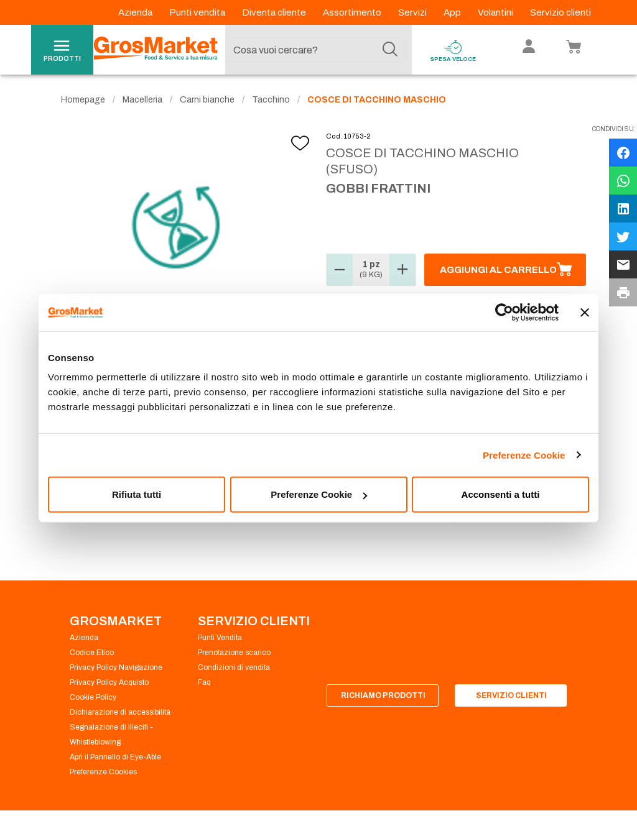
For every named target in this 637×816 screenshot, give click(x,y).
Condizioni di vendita (234, 667)
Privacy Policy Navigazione (116, 667)
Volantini (496, 12)
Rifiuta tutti (136, 494)
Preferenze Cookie (524, 454)
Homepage (83, 99)
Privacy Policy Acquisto (109, 682)
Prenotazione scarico (234, 652)
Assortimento (353, 12)
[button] (340, 270)
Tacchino (271, 99)
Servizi (413, 12)
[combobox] (315, 49)
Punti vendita (198, 12)
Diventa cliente (275, 12)
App (453, 12)
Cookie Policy (93, 697)
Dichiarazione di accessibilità (120, 712)
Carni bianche (207, 99)
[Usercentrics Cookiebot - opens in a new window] (504, 312)
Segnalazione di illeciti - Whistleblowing (111, 734)
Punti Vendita (220, 637)
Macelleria (142, 99)
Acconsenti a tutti (501, 494)
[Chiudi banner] (584, 312)
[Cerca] (390, 49)
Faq (204, 682)
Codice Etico (92, 652)
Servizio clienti (560, 12)
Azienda (136, 12)
